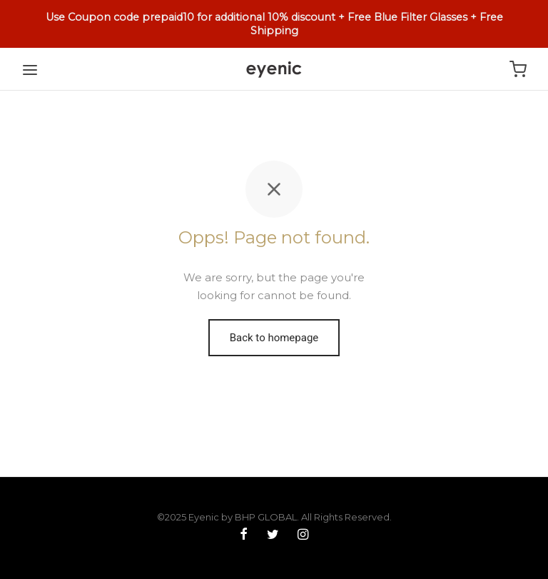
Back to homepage (274, 337)
